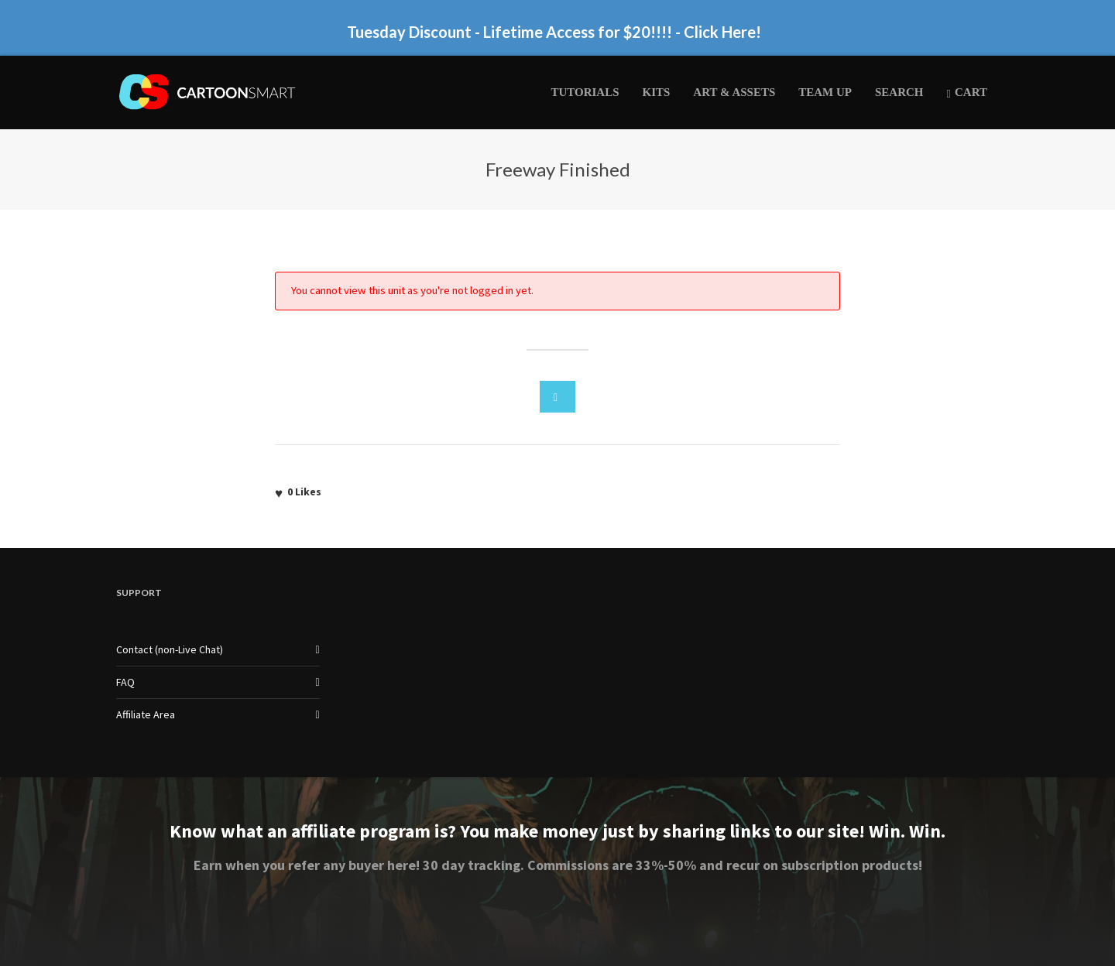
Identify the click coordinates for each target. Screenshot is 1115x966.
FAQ (125, 682)
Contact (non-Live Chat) (169, 649)
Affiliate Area (145, 714)
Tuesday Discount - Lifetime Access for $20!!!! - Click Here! (554, 31)
